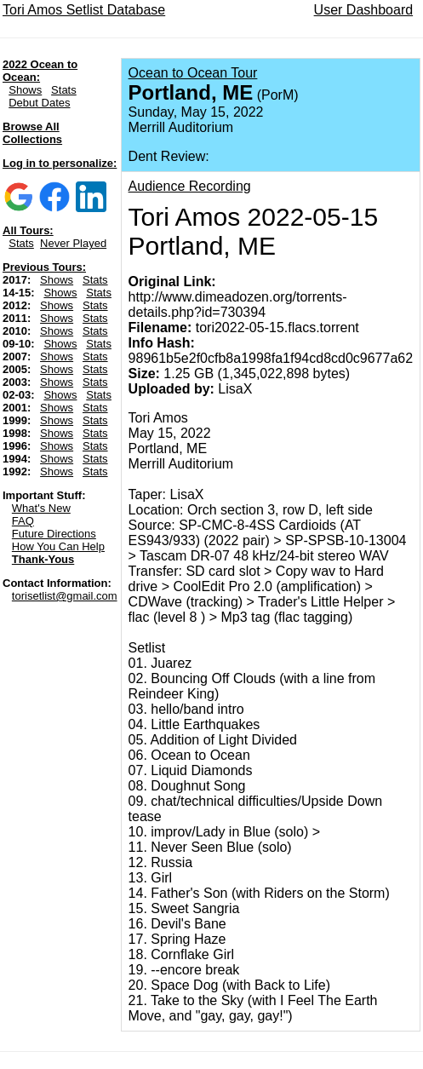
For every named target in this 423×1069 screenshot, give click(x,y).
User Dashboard (364, 10)
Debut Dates (39, 102)
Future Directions (54, 533)
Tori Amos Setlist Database (84, 10)
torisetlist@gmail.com (64, 595)
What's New (41, 508)
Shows (25, 89)
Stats (64, 89)
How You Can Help (58, 546)
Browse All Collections (32, 133)
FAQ (23, 520)
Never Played (73, 243)
